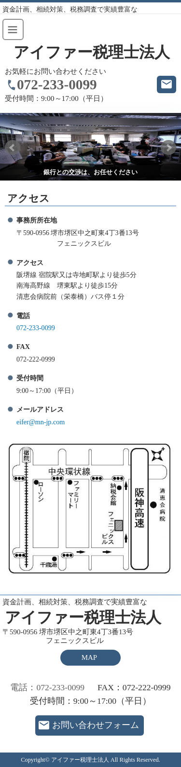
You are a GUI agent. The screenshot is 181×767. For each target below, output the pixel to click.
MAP (89, 657)
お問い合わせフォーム (95, 725)
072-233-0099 (57, 84)
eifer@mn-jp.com (40, 422)
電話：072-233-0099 (47, 687)
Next (168, 147)
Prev (12, 147)
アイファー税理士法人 (92, 52)
